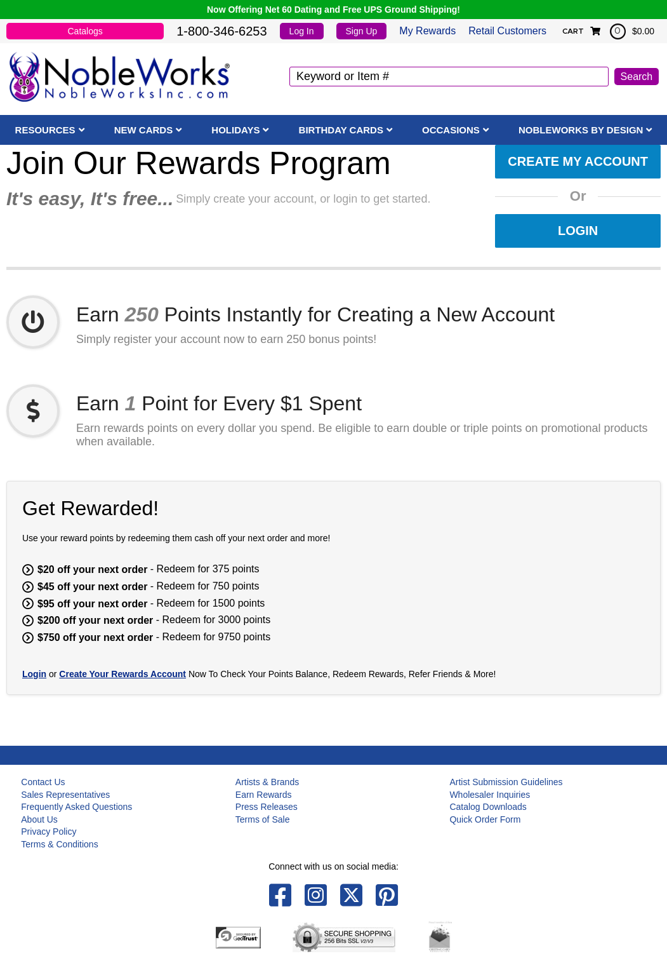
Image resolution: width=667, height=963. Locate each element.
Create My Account (578, 161)
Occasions (451, 130)
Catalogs (84, 31)
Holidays (235, 130)
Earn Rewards (263, 795)
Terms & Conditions (59, 844)
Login (578, 231)
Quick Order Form (484, 819)
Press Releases (266, 807)
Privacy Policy (48, 831)
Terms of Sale (262, 819)
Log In (301, 31)
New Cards (143, 130)
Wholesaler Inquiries (489, 795)
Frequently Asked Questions (76, 807)
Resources (45, 130)
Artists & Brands (267, 782)
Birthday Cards (341, 130)
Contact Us (43, 782)
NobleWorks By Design (580, 130)
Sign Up (362, 31)
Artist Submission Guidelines (505, 782)
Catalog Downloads (487, 807)
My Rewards (427, 30)
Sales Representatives (65, 795)
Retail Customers (507, 30)
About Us (39, 819)
